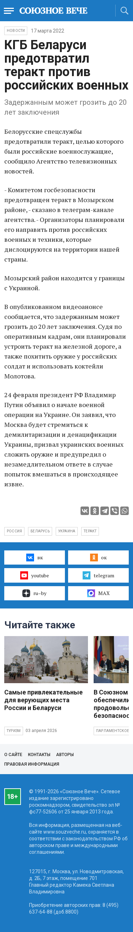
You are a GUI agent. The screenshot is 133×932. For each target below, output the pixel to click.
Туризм (14, 731)
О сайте (13, 754)
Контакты (39, 754)
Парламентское (112, 731)
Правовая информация (31, 764)
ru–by (34, 593)
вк (34, 557)
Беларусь (40, 531)
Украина (66, 531)
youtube (34, 575)
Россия (14, 531)
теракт (90, 531)
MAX (98, 593)
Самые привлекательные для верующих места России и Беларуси (43, 699)
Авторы (65, 754)
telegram (98, 575)
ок (98, 557)
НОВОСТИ (16, 31)
